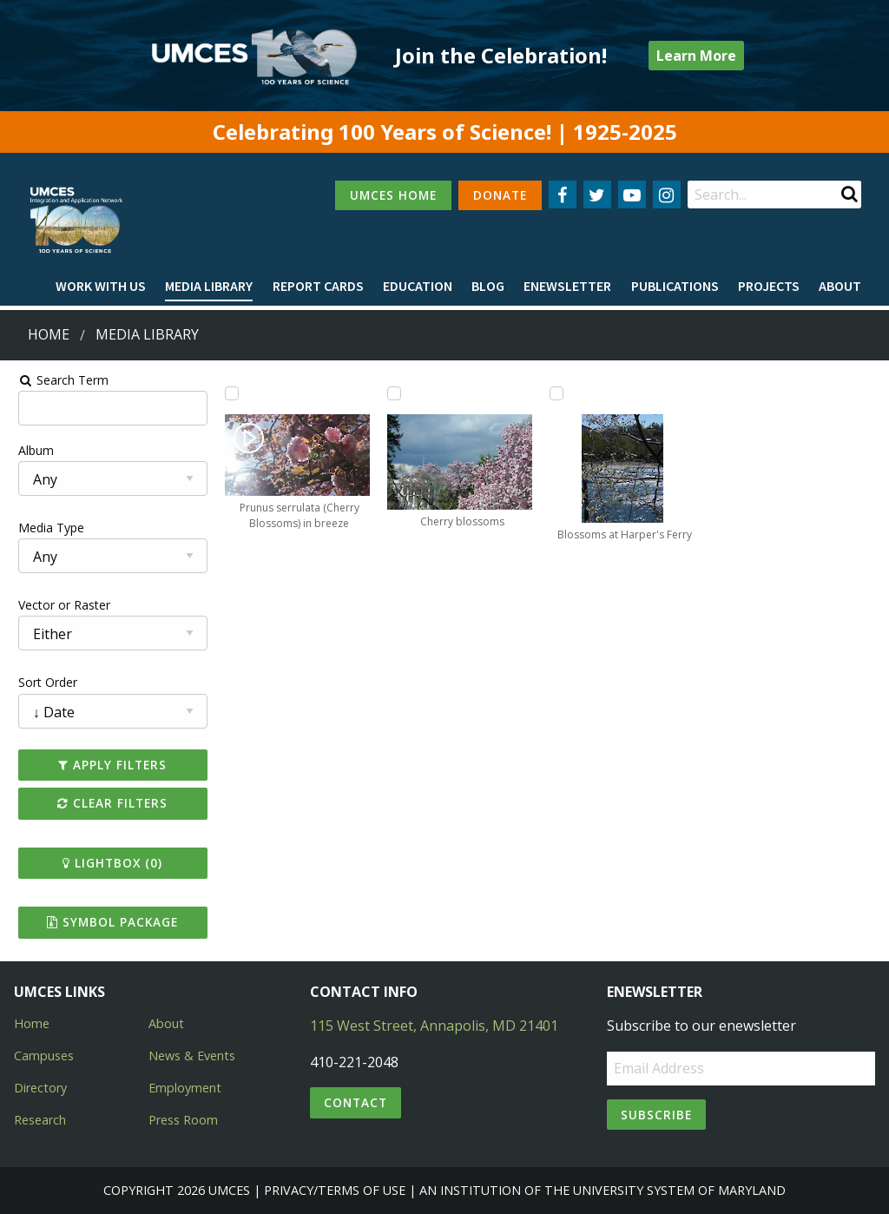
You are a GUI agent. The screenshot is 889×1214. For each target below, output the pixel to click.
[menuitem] (101, 286)
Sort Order (40, 682)
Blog (487, 285)
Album (29, 450)
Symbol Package (107, 922)
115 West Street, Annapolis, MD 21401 (434, 1025)
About (840, 285)
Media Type (44, 527)
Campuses (44, 1055)
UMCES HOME (393, 195)
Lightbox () (107, 862)
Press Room (183, 1120)
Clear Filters (107, 803)
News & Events (191, 1055)
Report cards (318, 285)
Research (40, 1120)
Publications (675, 285)
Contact (355, 1102)
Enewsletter (567, 285)
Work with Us (101, 285)
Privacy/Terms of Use (334, 1190)
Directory (40, 1087)
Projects (769, 285)
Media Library (209, 285)
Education (417, 285)
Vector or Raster (57, 605)
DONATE (500, 195)
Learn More (696, 55)
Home (48, 334)
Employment (184, 1087)
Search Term (56, 380)
